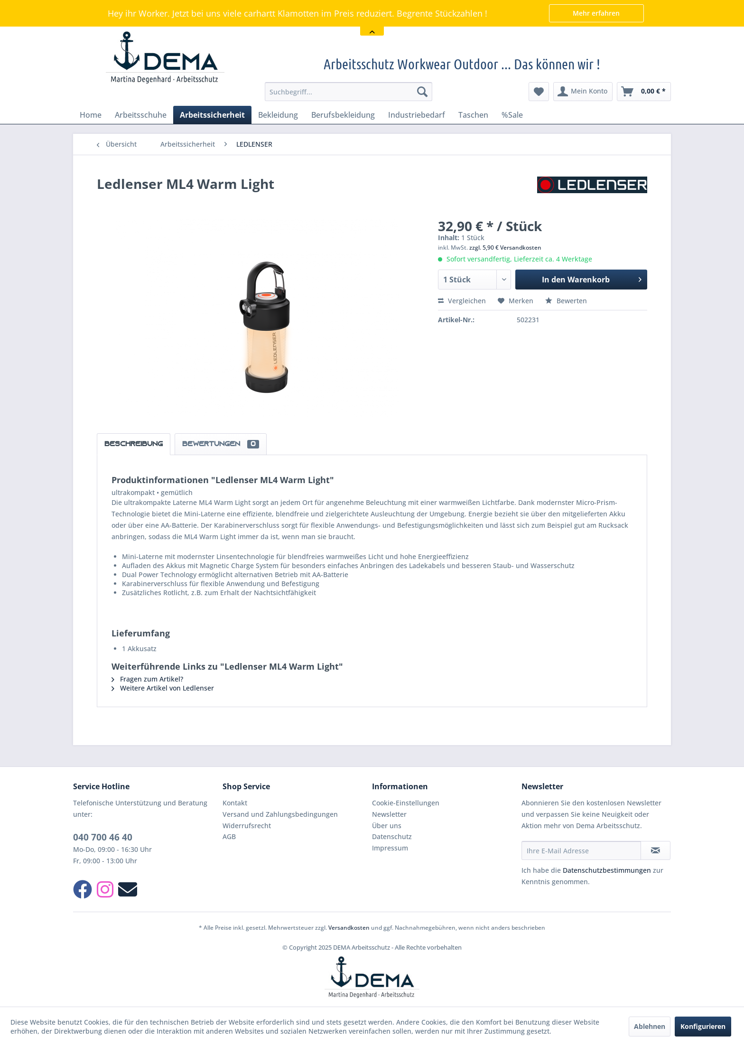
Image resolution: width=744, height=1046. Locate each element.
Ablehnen (649, 1026)
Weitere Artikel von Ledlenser (163, 687)
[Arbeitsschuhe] (140, 115)
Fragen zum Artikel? (147, 678)
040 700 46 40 (102, 837)
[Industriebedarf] (416, 115)
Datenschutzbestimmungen (607, 870)
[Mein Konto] (583, 91)
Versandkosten (349, 928)
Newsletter (389, 814)
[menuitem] (348, 91)
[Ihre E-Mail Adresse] (581, 850)
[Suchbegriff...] (348, 91)
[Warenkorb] (644, 91)
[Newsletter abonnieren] (655, 850)
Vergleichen (462, 300)
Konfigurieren (702, 1026)
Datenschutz (392, 836)
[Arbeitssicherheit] (212, 115)
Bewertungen (220, 444)
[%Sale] (512, 115)
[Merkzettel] (539, 91)
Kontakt (235, 802)
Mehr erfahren (596, 13)
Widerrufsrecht (247, 825)
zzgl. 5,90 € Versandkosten (505, 247)
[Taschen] (473, 115)
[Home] (90, 115)
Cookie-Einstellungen (405, 802)
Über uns (386, 825)
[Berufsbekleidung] (343, 115)
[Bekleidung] (278, 115)
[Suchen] (422, 91)
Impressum (390, 847)
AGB (229, 836)
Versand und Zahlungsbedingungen (280, 814)
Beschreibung (133, 444)
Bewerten (566, 300)
